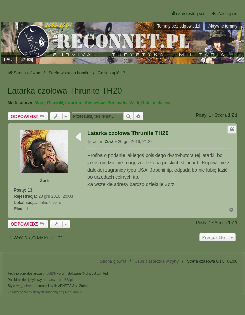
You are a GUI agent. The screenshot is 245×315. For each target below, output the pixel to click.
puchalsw (160, 102)
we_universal (26, 286)
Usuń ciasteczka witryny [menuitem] (157, 261)
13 (30, 190)
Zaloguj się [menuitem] (224, 13)
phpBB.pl (65, 280)
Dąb (145, 102)
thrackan (73, 102)
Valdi (134, 102)
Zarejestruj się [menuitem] (188, 13)
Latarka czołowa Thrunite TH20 (65, 90)
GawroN (55, 102)
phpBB (48, 273)
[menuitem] (35, 292)
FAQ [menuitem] (8, 59)
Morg (40, 102)
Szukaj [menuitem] (27, 59)
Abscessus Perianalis (106, 102)
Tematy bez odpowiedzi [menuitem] (178, 26)
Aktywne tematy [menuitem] (222, 26)
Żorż (44, 180)
